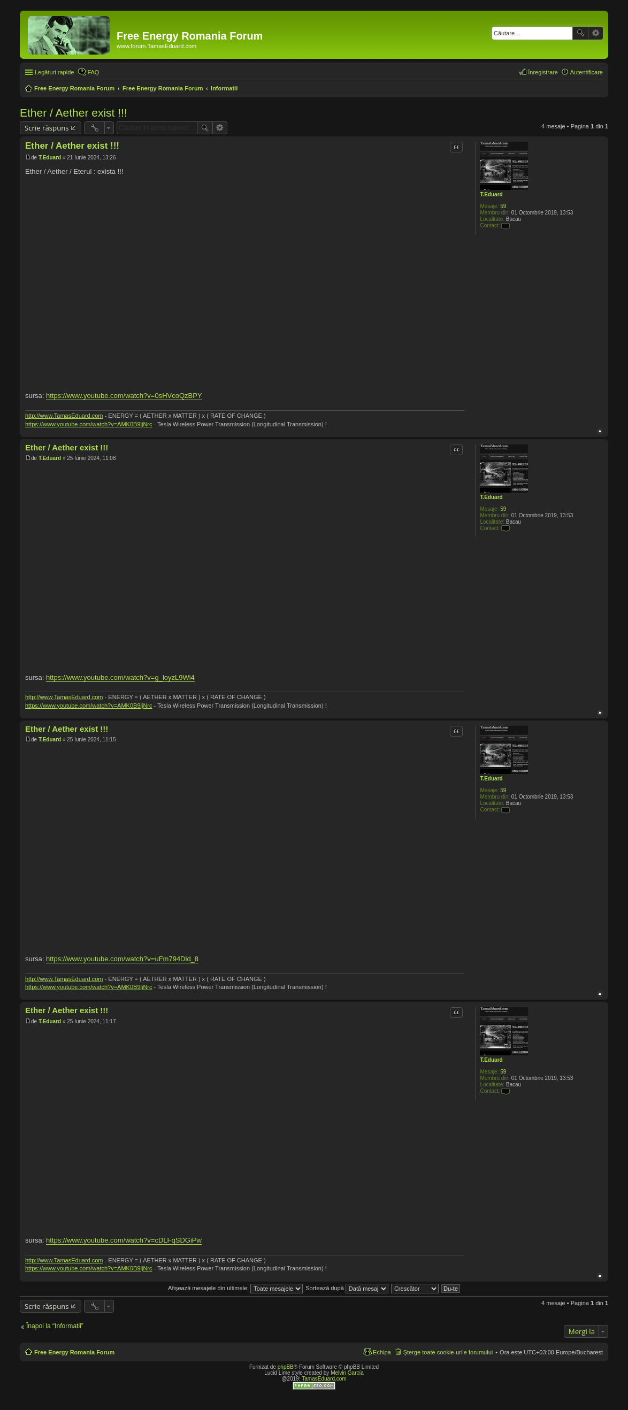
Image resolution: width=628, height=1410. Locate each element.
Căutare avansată (595, 33)
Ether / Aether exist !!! (73, 112)
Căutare (580, 33)
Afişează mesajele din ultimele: (235, 1288)
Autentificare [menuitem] (586, 72)
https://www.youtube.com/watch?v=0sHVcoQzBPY (124, 396)
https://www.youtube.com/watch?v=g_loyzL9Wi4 (120, 677)
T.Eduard (491, 194)
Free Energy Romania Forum (74, 1352)
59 (503, 206)
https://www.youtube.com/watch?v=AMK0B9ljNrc (88, 424)
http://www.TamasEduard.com (64, 415)
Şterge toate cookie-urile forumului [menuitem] (448, 1352)
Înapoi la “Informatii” (54, 1326)
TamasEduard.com (324, 1379)
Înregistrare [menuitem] (543, 72)
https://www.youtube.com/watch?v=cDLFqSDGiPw (124, 1240)
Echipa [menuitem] (382, 1352)
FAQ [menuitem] (93, 72)
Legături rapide (54, 72)
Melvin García (347, 1373)
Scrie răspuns (47, 128)
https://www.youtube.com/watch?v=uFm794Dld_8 (122, 959)
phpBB (286, 1367)
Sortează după (346, 1288)
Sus (600, 431)
